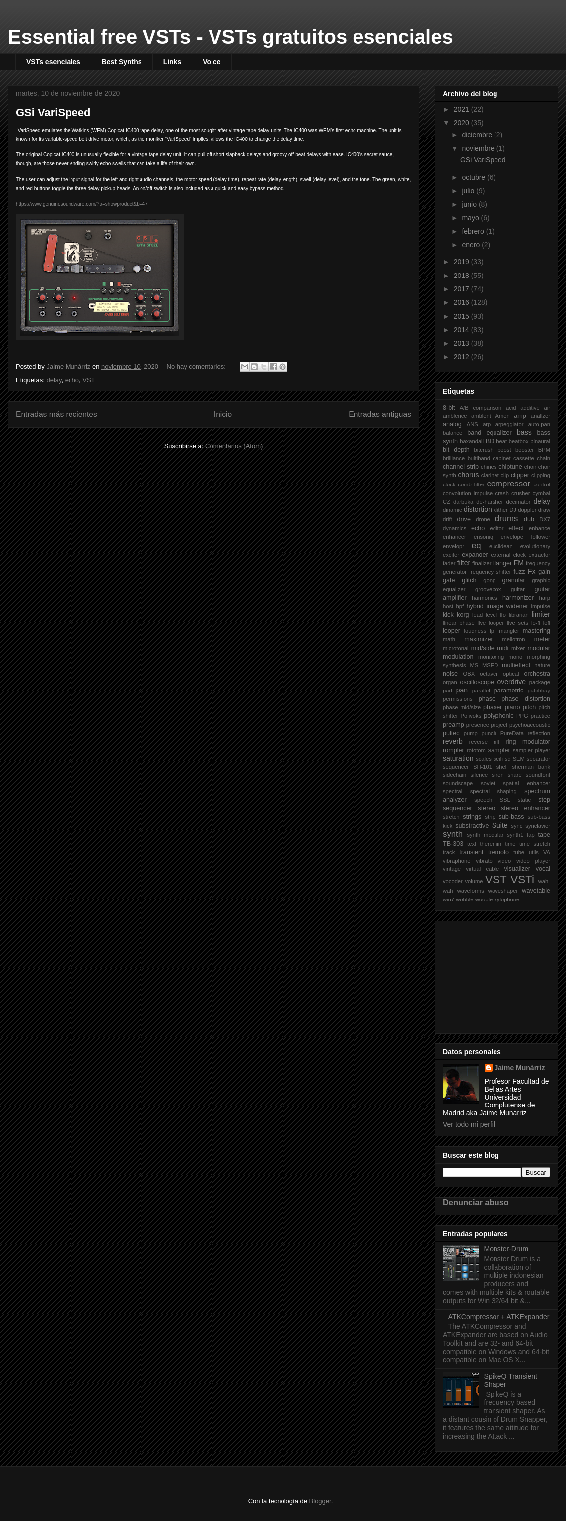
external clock (508, 555)
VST (88, 380)
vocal (543, 868)
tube (518, 852)
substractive (472, 825)
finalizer (482, 563)
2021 (462, 109)
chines (488, 467)
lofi (546, 623)
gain (544, 571)
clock (449, 484)
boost (504, 450)
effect (516, 528)
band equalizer (489, 432)
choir (530, 467)
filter (463, 563)
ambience (455, 416)
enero (472, 245)
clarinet (490, 475)
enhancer (454, 537)
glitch (469, 580)
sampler (499, 750)
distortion (478, 509)
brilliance (454, 458)
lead (477, 615)
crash (502, 493)
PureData (512, 733)
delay (53, 380)
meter (542, 639)
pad (447, 690)
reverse (478, 742)
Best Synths (122, 62)
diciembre (478, 134)
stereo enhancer (525, 808)
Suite (500, 825)
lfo (503, 615)
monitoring (491, 657)
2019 (462, 262)
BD (490, 441)
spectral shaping (493, 791)
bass (524, 432)
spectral (452, 791)
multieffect (516, 665)
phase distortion (525, 698)
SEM (519, 758)
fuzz (519, 571)
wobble (464, 899)
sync (516, 826)
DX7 (544, 519)
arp (487, 424)
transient (471, 852)
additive (530, 408)
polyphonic (498, 715)
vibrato (484, 861)
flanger (502, 563)
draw (544, 510)
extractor (539, 555)
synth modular (485, 835)
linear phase (459, 623)
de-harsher (489, 502)
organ (450, 682)
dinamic (452, 510)
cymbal (541, 493)
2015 (462, 316)
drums (506, 518)
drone (483, 519)
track (449, 852)
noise (450, 673)
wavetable (536, 890)
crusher (520, 493)
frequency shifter (490, 572)
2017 (462, 289)
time (510, 844)
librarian (519, 615)
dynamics (454, 528)
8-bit (449, 407)
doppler (527, 510)
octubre (474, 177)
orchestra (537, 673)
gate (449, 580)
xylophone (506, 899)
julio (469, 191)
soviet (488, 783)
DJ (512, 510)
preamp (453, 724)
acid (511, 408)
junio (470, 204)
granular (513, 580)
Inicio (223, 414)
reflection (539, 733)
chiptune (510, 466)
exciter (451, 555)
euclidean (501, 546)
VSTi (522, 879)
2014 (462, 330)
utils (534, 852)
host (448, 606)
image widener (507, 606)
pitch (529, 707)
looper (451, 630)
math (449, 639)
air (547, 408)
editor (497, 528)
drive (464, 519)
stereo (486, 808)
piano (512, 707)
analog (452, 424)
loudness (475, 631)
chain (543, 458)
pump (471, 733)
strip (490, 817)
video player (533, 861)
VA (546, 852)
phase (487, 698)
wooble (484, 899)
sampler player (531, 750)
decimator (518, 502)
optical (511, 674)
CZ (446, 502)
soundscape (458, 783)
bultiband (479, 458)
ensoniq (483, 537)
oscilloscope (477, 682)
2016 (462, 302)
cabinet (502, 458)
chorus (468, 475)
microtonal (456, 648)
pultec (451, 733)
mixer (518, 648)
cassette (523, 458)
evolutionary (535, 546)
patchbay (539, 690)
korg (463, 614)
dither (501, 510)
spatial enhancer (526, 783)
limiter (541, 614)
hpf (460, 606)
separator (538, 758)
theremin (491, 844)
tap (531, 835)
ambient (481, 416)
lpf (492, 631)
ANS (472, 424)
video (504, 861)
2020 (462, 123)
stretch (451, 817)
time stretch (534, 844)
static (524, 800)
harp (544, 598)
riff (496, 742)
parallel (481, 690)
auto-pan (539, 424)
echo (72, 380)
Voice (211, 62)
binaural (540, 441)
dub (529, 519)
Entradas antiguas (380, 414)
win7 (448, 899)
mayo (471, 218)
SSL (505, 800)
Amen (502, 416)
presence (477, 725)
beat (501, 441)
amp (520, 416)
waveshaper (503, 891)
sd (508, 758)
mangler (509, 631)
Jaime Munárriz (520, 1068)
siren (497, 775)
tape (544, 834)
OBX (469, 674)
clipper (520, 475)
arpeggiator (509, 424)
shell (502, 767)
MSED (490, 665)
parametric (509, 690)
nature (542, 665)
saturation (458, 758)
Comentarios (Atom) (234, 446)
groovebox (488, 589)
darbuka (463, 502)
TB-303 (453, 843)
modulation (458, 656)
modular (539, 648)
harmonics (484, 598)
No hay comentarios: (197, 366)
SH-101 (482, 767)
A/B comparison (481, 408)
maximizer (478, 639)
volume (474, 881)
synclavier (537, 826)
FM (519, 563)
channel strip (461, 466)
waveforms (470, 891)
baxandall (472, 441)
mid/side (483, 648)
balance (452, 433)
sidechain (454, 775)
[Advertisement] (492, 974)
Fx (532, 571)
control (541, 484)
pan (462, 690)
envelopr (453, 546)
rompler (453, 750)
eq (476, 545)
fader (449, 563)
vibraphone (456, 861)
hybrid (474, 606)
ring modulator (527, 741)
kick (448, 614)
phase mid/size (462, 707)
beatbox (519, 441)
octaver (489, 674)
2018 (462, 275)
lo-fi (535, 623)
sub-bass (511, 816)
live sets (517, 623)
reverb (453, 741)
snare (515, 775)
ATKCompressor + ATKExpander (499, 1317)
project (499, 725)
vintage (452, 869)
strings (472, 816)
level (491, 615)
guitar (518, 589)
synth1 (515, 835)
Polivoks (471, 716)
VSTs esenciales (53, 62)
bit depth (456, 449)
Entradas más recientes (56, 414)
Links (172, 62)
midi (502, 648)
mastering (536, 630)
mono (515, 657)
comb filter (471, 484)
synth (453, 834)
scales (484, 758)
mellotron (513, 639)
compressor (508, 483)
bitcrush (484, 450)
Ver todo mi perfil (469, 1124)
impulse (540, 606)
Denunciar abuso (476, 1202)
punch (488, 733)
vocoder (453, 881)
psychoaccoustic (529, 725)
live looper (490, 623)
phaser (492, 707)
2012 (462, 357)
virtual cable (482, 869)
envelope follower (525, 537)
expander (475, 555)
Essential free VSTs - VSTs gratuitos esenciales (230, 37)
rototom (476, 750)
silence (479, 775)
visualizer (517, 868)
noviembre (479, 148)
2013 (462, 343)
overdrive (511, 682)
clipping (540, 475)
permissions (458, 699)
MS (474, 665)
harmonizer (518, 597)
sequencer (456, 767)
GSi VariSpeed (53, 112)
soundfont (538, 775)
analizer (540, 416)
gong (489, 580)
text (471, 844)
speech (483, 800)
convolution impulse (468, 493)
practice (540, 716)
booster (524, 450)
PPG (522, 716)
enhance (539, 528)
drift (447, 519)
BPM (544, 450)
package (539, 682)
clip (505, 475)
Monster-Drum (506, 1249)
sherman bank (531, 767)
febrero (474, 231)
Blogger (320, 1501)
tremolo (498, 852)
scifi (498, 758)
